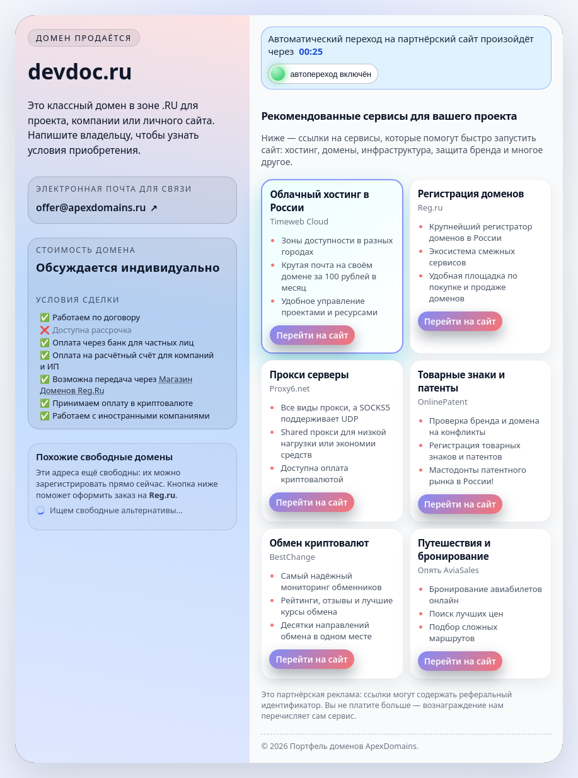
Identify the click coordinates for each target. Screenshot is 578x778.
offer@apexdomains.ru (91, 207)
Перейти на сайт (312, 335)
